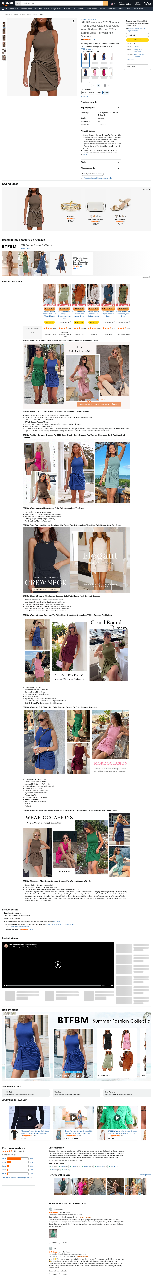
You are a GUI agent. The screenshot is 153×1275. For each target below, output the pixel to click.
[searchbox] (62, 3)
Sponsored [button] (146, 277)
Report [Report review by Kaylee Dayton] (65, 1242)
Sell (74, 9)
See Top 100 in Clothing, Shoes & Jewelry (59, 924)
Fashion (127, 9)
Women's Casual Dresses (20, 926)
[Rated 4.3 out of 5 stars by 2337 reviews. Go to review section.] (82, 266)
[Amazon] (7, 3)
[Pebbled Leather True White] (91, 216)
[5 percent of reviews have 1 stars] (17, 1173)
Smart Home (112, 9)
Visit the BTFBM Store (88, 19)
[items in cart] (147, 3)
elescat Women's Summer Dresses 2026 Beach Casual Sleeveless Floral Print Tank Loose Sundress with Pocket (78, 1132)
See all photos (145, 1175)
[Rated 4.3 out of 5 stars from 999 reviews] (122, 1135)
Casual (41, 14)
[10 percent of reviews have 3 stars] (17, 1166)
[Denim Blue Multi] (97, 216)
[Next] (107, 85)
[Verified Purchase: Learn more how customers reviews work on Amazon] (85, 1217)
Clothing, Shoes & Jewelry (10, 14)
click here (56, 921)
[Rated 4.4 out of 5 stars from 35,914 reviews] (78, 1135)
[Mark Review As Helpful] (54, 1242)
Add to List (131, 66)
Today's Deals (55, 9)
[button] (4, 9)
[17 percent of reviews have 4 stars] (17, 1162)
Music (120, 9)
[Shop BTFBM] (25, 248)
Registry (102, 9)
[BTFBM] (9, 246)
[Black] (120, 216)
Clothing (28, 14)
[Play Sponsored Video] (29, 1118)
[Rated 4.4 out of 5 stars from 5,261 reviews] (35, 1135)
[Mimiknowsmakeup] (16, 944)
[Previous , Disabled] (93, 85)
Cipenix (136, 46)
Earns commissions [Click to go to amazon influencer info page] (31, 944)
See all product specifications (92, 174)
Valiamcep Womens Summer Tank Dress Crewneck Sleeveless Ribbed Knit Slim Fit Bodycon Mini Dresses (35, 1132)
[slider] (54, 985)
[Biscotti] (94, 216)
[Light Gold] (116, 216)
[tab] (53, 1166)
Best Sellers (38, 9)
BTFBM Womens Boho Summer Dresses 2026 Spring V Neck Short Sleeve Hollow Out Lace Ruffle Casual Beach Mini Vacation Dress (122, 1132)
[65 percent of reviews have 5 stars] (17, 1158)
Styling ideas (10, 183)
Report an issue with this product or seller (96, 178)
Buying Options (64, 322)
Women (22, 14)
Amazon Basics (26, 9)
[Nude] (123, 216)
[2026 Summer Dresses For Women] (36, 245)
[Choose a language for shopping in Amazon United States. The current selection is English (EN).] (113, 3)
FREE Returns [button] (87, 49)
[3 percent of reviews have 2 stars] (17, 1170)
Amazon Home (138, 9)
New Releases (92, 9)
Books (46, 9)
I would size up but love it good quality (23, 947)
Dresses (35, 14)
